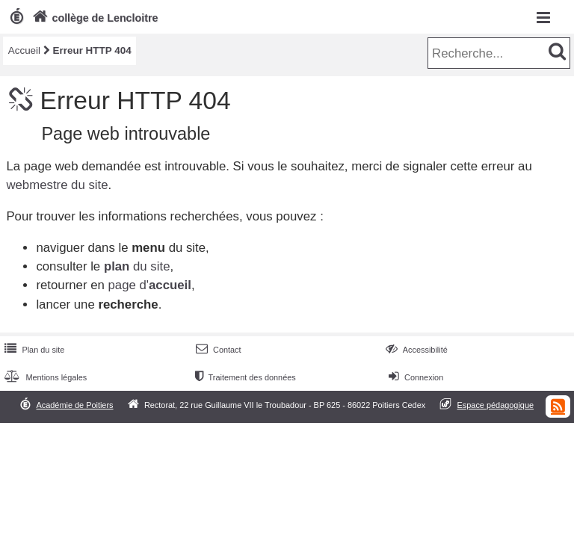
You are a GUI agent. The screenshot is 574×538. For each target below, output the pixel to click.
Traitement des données (244, 377)
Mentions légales (44, 377)
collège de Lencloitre (93, 18)
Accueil (24, 50)
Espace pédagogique (495, 405)
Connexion (414, 377)
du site (137, 266)
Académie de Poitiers (74, 405)
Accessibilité (415, 349)
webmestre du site (57, 185)
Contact (217, 349)
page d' (149, 285)
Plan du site (32, 349)
